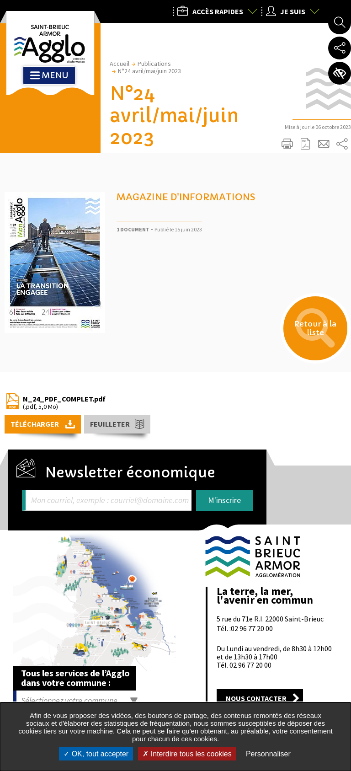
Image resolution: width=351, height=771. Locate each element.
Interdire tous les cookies (187, 754)
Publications (154, 63)
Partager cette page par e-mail (323, 144)
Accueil (119, 63)
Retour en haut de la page (331, 511)
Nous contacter (256, 698)
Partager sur (342, 144)
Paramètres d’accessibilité (339, 73)
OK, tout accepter (96, 754)
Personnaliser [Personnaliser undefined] (268, 754)
